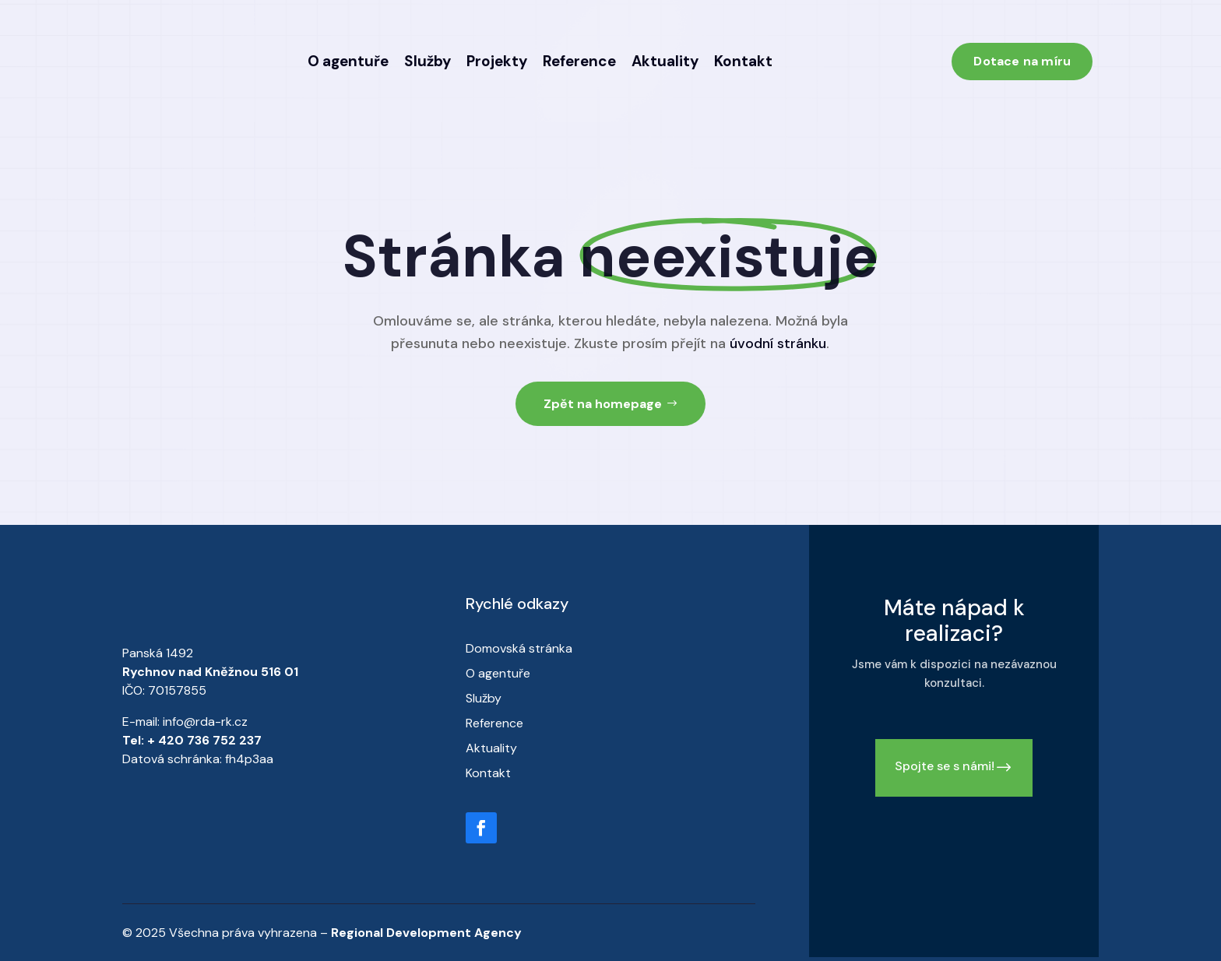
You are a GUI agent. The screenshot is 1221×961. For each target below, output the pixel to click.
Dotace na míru (1022, 61)
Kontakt (743, 61)
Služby (427, 61)
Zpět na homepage (603, 404)
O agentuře (348, 61)
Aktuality (665, 61)
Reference (579, 61)
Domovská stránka (519, 648)
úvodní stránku (778, 343)
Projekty (496, 61)
